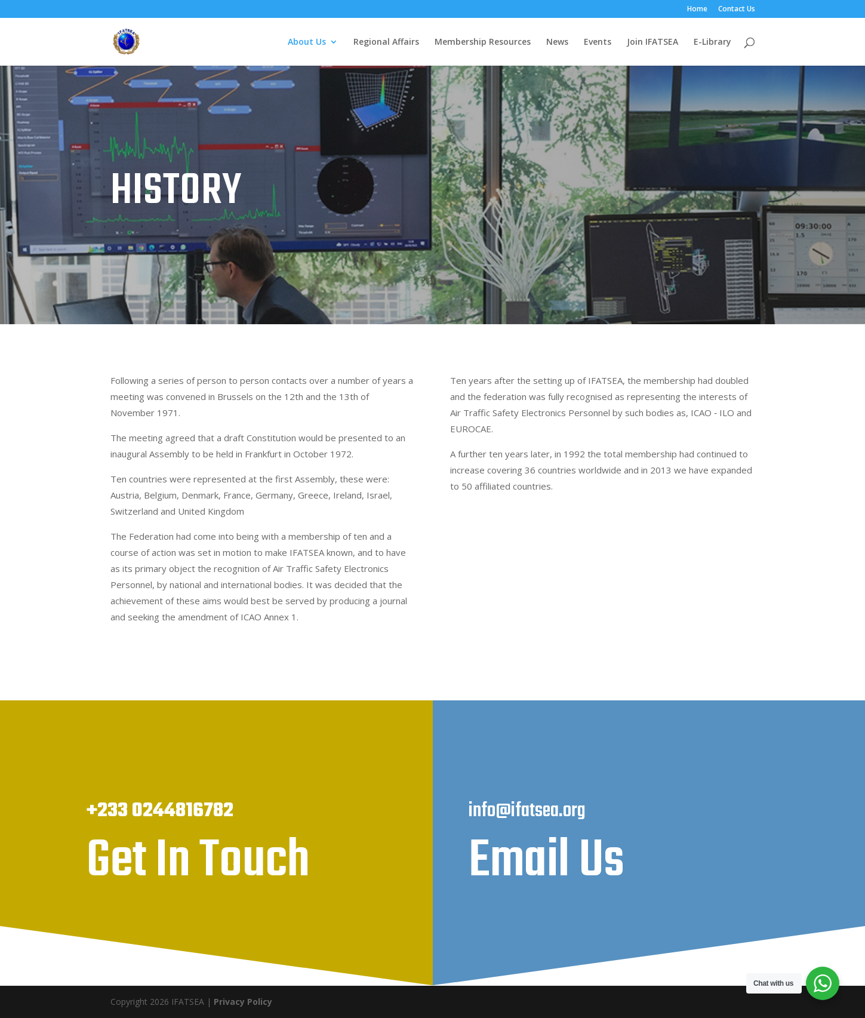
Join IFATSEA (652, 42)
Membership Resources (483, 42)
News (557, 42)
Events (597, 42)
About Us (307, 42)
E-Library (712, 42)
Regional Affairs (386, 42)
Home (697, 9)
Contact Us (736, 9)
